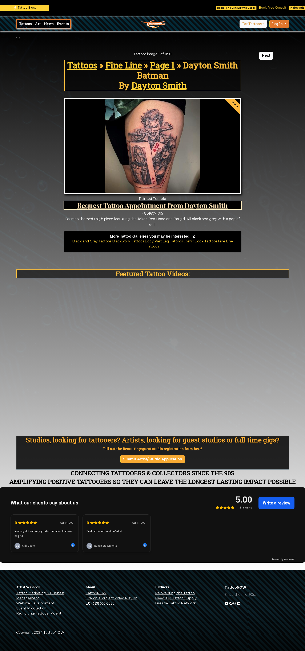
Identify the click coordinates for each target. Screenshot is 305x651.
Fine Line (123, 65)
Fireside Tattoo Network (175, 603)
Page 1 (162, 65)
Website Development (35, 603)
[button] (253, 24)
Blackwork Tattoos (128, 241)
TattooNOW (96, 593)
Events (63, 24)
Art (38, 24)
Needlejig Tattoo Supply (176, 598)
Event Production (31, 608)
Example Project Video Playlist (111, 598)
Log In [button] (278, 24)
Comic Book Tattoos (200, 241)
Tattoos (25, 24)
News (48, 24)
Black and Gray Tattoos (91, 241)
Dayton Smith (158, 85)
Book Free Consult (275, 7)
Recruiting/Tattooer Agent (38, 613)
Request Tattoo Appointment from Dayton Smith (152, 205)
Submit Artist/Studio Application (152, 459)
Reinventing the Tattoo (175, 593)
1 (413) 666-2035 (100, 603)
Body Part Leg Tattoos (164, 241)
